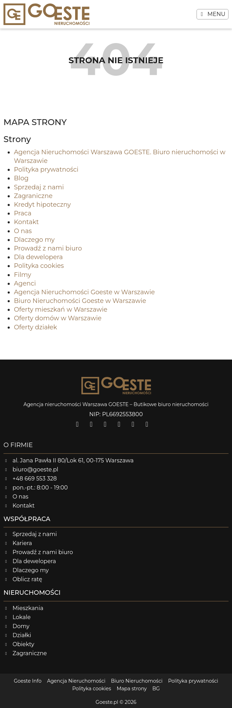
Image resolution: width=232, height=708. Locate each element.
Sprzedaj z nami (39, 187)
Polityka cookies (39, 266)
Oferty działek (35, 327)
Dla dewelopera (38, 257)
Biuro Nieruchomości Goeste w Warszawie (80, 301)
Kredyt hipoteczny (42, 204)
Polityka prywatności (46, 169)
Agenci (25, 283)
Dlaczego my (34, 240)
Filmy (22, 275)
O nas (23, 231)
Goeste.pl (107, 702)
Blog (21, 178)
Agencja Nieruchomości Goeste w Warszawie (84, 292)
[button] (213, 14)
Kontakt (26, 222)
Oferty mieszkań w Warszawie (60, 309)
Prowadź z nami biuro (48, 248)
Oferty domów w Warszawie (58, 318)
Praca (22, 213)
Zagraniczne (33, 196)
